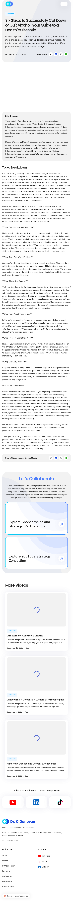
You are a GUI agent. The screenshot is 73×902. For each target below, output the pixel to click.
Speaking (6, 871)
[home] (9, 3)
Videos (5, 861)
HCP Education (8, 866)
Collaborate (7, 876)
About (5, 855)
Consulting (7, 881)
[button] (63, 4)
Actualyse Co (22, 896)
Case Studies (8, 886)
